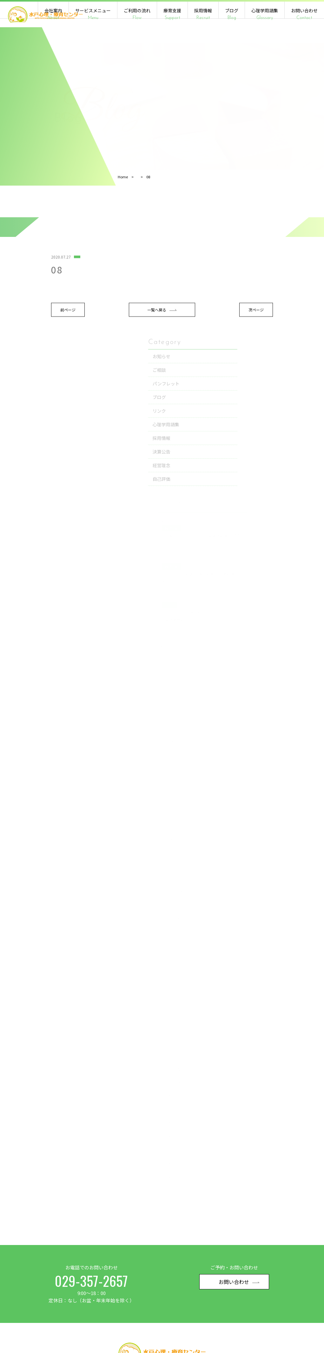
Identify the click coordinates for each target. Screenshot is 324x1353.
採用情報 (203, 14)
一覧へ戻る (115, 343)
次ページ (203, 343)
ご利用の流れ (137, 14)
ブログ (231, 14)
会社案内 (53, 14)
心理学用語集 (264, 14)
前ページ (27, 343)
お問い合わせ (304, 14)
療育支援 (172, 14)
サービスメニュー (93, 14)
